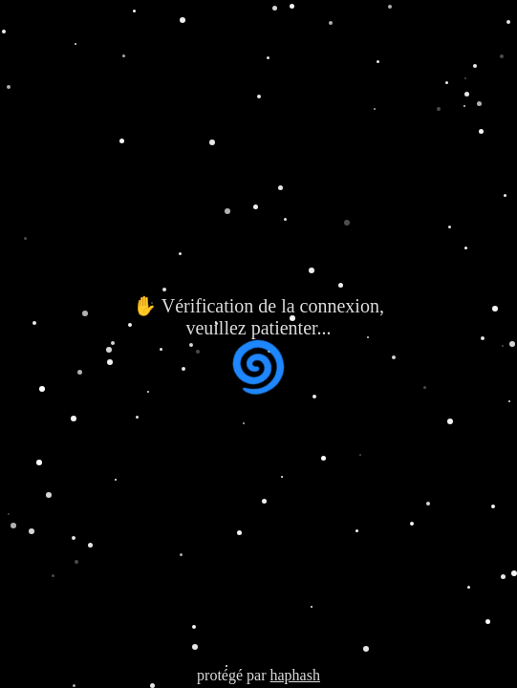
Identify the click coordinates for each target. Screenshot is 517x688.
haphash (294, 675)
